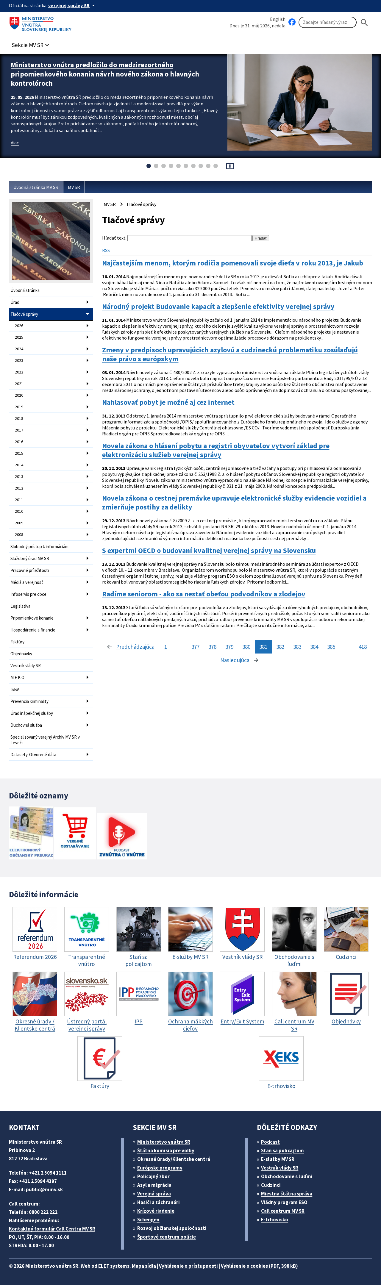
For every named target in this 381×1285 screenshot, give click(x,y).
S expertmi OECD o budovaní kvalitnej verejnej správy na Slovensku (209, 550)
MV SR (74, 187)
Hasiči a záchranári (158, 1202)
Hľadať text (114, 238)
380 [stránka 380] (246, 646)
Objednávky (21, 653)
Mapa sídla (144, 1266)
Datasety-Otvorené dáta (33, 754)
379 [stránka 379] (229, 646)
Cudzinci (271, 1185)
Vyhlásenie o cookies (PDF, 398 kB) (259, 1266)
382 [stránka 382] (280, 646)
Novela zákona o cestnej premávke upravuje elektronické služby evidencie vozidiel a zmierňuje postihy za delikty (234, 503)
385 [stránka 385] (331, 646)
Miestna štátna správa (286, 1193)
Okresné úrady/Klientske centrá (173, 1159)
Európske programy (159, 1167)
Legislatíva (20, 606)
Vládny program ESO (284, 1202)
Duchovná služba (26, 725)
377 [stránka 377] (195, 646)
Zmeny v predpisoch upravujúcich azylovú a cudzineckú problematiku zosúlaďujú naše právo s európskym (230, 354)
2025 (19, 337)
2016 (19, 441)
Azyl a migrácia (154, 1185)
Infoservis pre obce (28, 594)
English (277, 19)
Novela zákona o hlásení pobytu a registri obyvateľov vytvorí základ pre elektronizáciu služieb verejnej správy (216, 450)
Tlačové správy (24, 314)
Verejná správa (154, 1193)
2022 (19, 372)
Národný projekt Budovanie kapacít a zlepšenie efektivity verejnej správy (218, 306)
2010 (19, 511)
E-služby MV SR (277, 1159)
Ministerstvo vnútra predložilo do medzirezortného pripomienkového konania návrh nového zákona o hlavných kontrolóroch (105, 74)
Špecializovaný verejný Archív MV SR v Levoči (45, 739)
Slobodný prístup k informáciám (39, 546)
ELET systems (113, 1266)
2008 (19, 534)
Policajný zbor (153, 1176)
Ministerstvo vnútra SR (163, 1142)
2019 (19, 406)
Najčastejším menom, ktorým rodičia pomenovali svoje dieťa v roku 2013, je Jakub (232, 263)
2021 (19, 383)
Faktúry (17, 642)
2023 (19, 360)
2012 (19, 488)
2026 (19, 325)
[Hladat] (364, 22)
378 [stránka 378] (212, 646)
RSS (106, 250)
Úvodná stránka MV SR (35, 187)
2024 (19, 348)
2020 (19, 395)
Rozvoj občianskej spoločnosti (172, 1228)
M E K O (17, 677)
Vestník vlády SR (25, 665)
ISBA (14, 689)
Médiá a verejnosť (26, 582)
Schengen (148, 1219)
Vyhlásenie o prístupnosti (188, 1266)
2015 (19, 453)
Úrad (14, 302)
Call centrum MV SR (283, 1211)
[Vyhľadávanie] (328, 22)
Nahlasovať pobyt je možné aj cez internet (168, 402)
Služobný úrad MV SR (29, 558)
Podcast (270, 1142)
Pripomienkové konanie (32, 618)
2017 (19, 430)
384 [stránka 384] (314, 646)
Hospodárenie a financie (32, 630)
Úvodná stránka (25, 290)
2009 (19, 523)
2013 (19, 476)
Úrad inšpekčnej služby (31, 713)
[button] (31, 43)
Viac (15, 143)
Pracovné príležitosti (29, 570)
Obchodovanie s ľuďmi (287, 1176)
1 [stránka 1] (165, 646)
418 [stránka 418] (363, 646)
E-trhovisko (274, 1219)
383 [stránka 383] (297, 646)
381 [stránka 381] (263, 646)
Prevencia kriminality (29, 701)
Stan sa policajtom (282, 1150)
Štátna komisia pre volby (165, 1150)
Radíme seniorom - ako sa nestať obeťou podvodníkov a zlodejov (203, 594)
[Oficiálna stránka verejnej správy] (72, 5)
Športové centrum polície (166, 1237)
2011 (19, 499)
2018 (19, 418)
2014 (19, 465)
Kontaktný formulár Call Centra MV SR (52, 1228)
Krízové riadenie (155, 1211)
